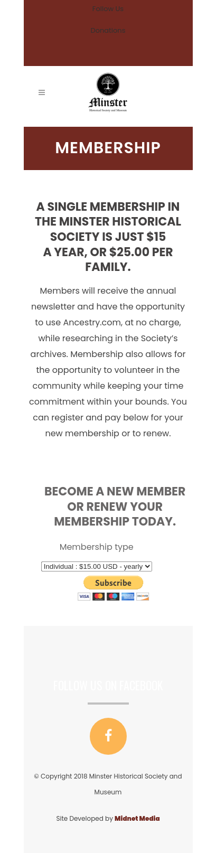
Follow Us (108, 9)
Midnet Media (137, 818)
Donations (108, 30)
